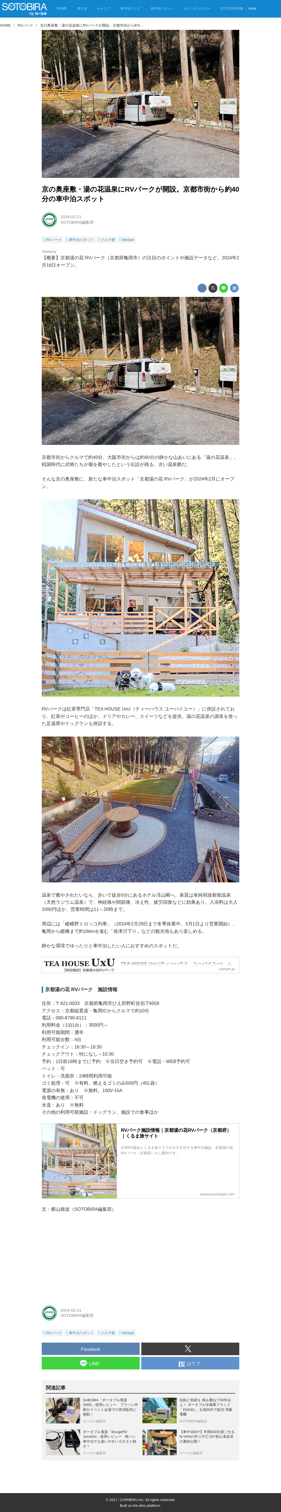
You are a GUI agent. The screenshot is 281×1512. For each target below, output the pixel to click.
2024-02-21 (70, 217)
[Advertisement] (140, 1258)
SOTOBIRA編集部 (77, 222)
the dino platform (146, 1506)
